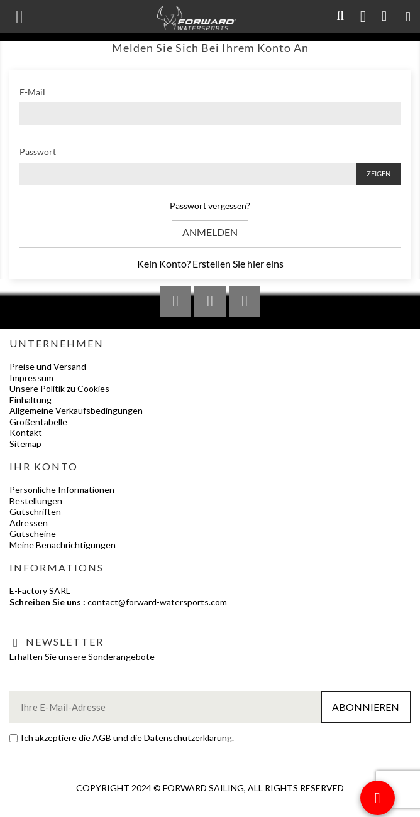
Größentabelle (38, 421)
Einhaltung (30, 399)
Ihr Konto (43, 466)
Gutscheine (32, 533)
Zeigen (378, 174)
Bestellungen (35, 500)
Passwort (37, 151)
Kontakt (25, 432)
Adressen (28, 522)
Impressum (31, 377)
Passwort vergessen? (210, 205)
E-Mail (32, 92)
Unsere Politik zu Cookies (59, 388)
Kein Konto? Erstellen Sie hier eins (210, 263)
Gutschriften (35, 511)
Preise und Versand (47, 366)
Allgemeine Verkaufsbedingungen (76, 410)
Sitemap (25, 443)
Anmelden (210, 232)
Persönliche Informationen (61, 489)
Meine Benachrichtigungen (62, 544)
